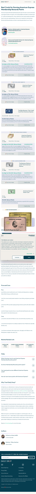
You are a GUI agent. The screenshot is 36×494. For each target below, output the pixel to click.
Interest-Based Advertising (6, 478)
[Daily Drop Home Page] (4, 2)
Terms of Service (4, 475)
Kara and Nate (24, 393)
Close (29, 257)
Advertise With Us (22, 475)
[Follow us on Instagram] (23, 467)
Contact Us (21, 473)
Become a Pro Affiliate (23, 478)
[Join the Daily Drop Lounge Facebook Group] (12, 467)
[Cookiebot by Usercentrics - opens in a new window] (29, 236)
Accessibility (21, 470)
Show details (29, 253)
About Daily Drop (4, 470)
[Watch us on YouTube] (2, 467)
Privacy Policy (4, 473)
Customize (18, 257)
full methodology (8, 425)
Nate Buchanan (16, 393)
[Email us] (33, 467)
